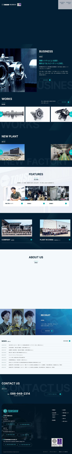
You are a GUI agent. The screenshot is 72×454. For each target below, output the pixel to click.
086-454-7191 (25, 436)
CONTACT (60, 2)
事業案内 (53, 412)
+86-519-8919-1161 (10, 445)
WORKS (46, 2)
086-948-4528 (25, 426)
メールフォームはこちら (55, 396)
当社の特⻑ (53, 414)
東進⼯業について (54, 416)
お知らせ (63, 420)
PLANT (51, 2)
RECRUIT (68, 2)
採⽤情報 (63, 417)
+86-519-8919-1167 (25, 445)
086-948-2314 (10, 426)
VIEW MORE (47, 80)
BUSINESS (25, 2)
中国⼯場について (65, 414)
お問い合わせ (64, 423)
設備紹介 (52, 419)
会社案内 (63, 412)
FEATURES (40, 2)
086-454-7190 (10, 436)
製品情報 (53, 422)
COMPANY (32, 2)
